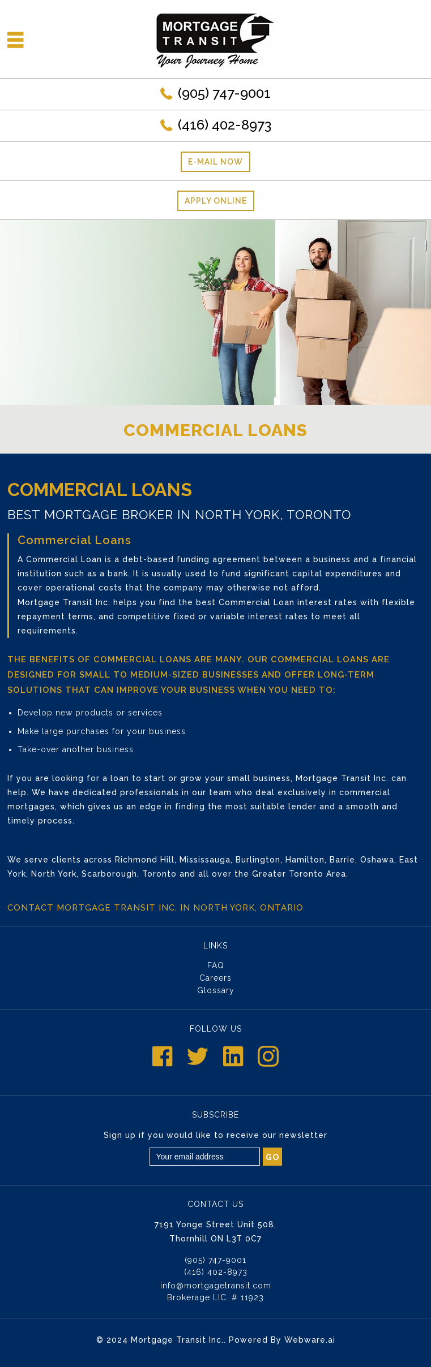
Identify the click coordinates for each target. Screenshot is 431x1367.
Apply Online (216, 200)
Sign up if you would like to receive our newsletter (215, 1135)
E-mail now (215, 161)
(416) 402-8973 (224, 125)
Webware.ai (309, 1339)
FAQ (215, 965)
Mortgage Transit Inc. (177, 1339)
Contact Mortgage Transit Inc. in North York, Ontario (155, 908)
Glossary (215, 990)
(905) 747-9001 (224, 93)
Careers (215, 977)
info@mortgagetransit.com (215, 1285)
